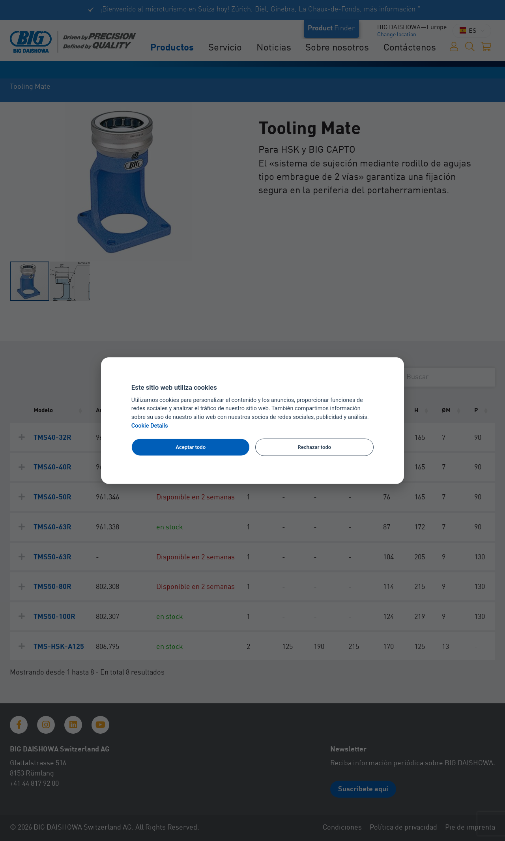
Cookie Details (149, 425)
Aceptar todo (191, 447)
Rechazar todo (314, 447)
